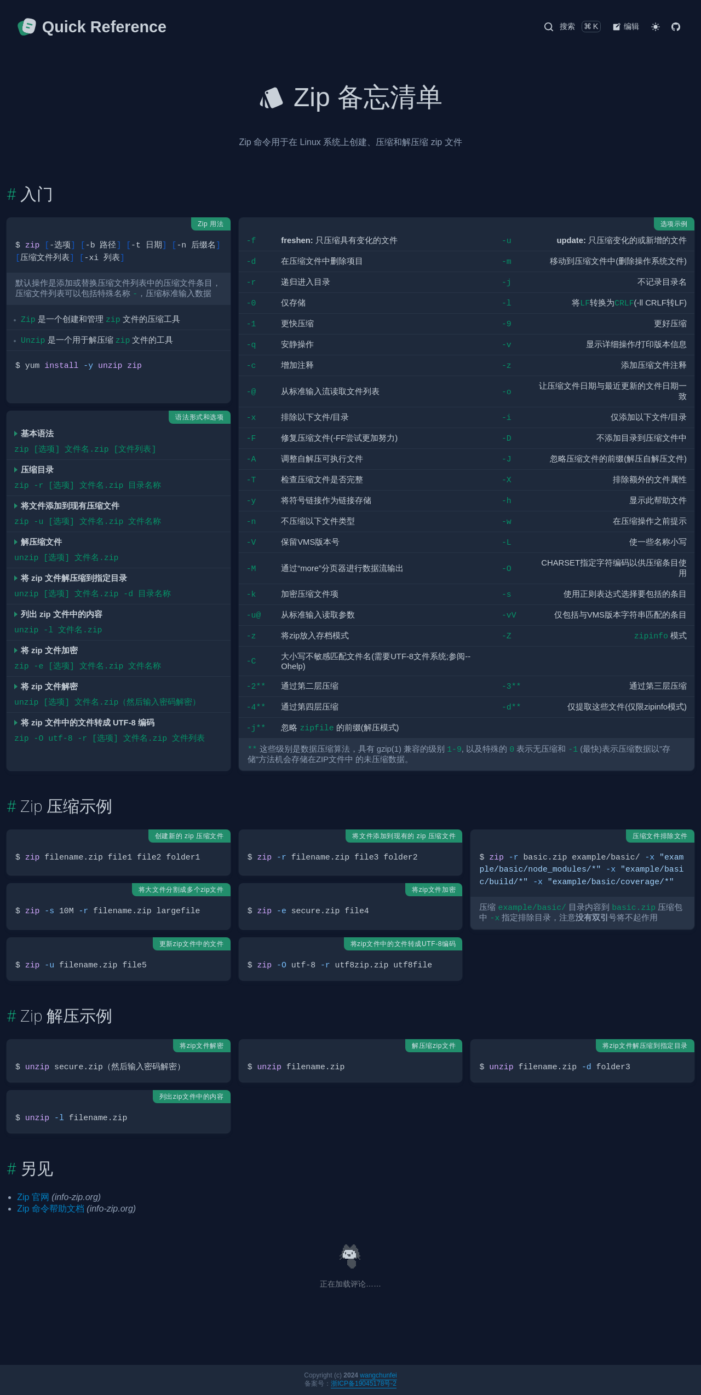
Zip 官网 (33, 1197)
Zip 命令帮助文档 (50, 1208)
